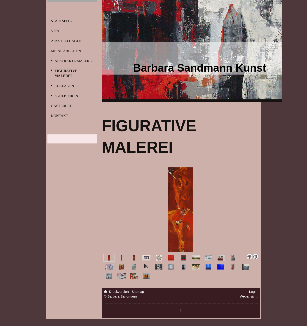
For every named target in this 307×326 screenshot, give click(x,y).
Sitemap (137, 291)
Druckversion (117, 291)
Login (253, 291)
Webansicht (248, 296)
